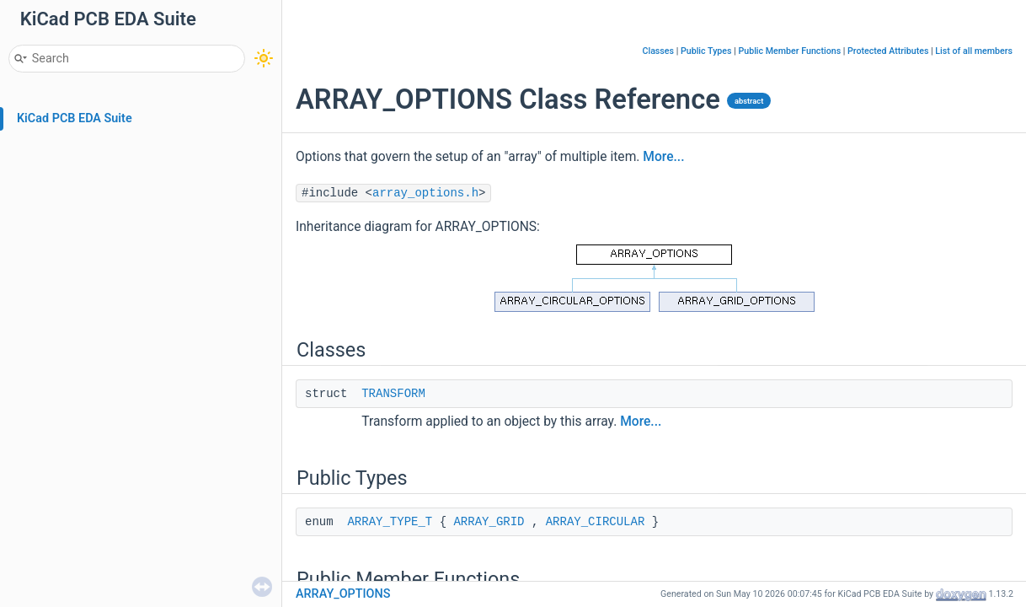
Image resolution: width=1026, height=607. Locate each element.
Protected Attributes (887, 51)
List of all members (974, 51)
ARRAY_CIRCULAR (595, 522)
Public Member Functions (789, 51)
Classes (658, 51)
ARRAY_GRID (488, 522)
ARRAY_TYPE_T (389, 522)
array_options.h (425, 193)
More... (663, 156)
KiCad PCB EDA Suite (74, 118)
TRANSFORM (393, 393)
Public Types (706, 51)
